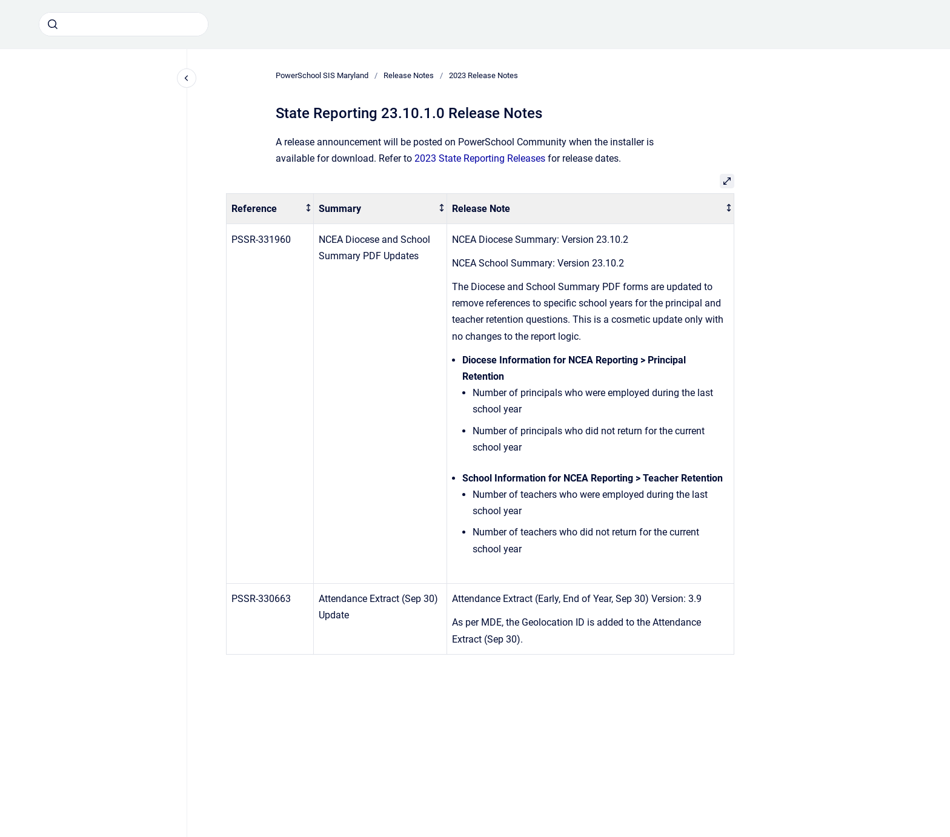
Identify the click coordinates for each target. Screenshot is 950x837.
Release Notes (409, 75)
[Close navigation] (186, 78)
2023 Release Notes (483, 75)
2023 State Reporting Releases (479, 158)
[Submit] (52, 24)
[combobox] (123, 24)
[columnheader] (270, 208)
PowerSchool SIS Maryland (322, 75)
